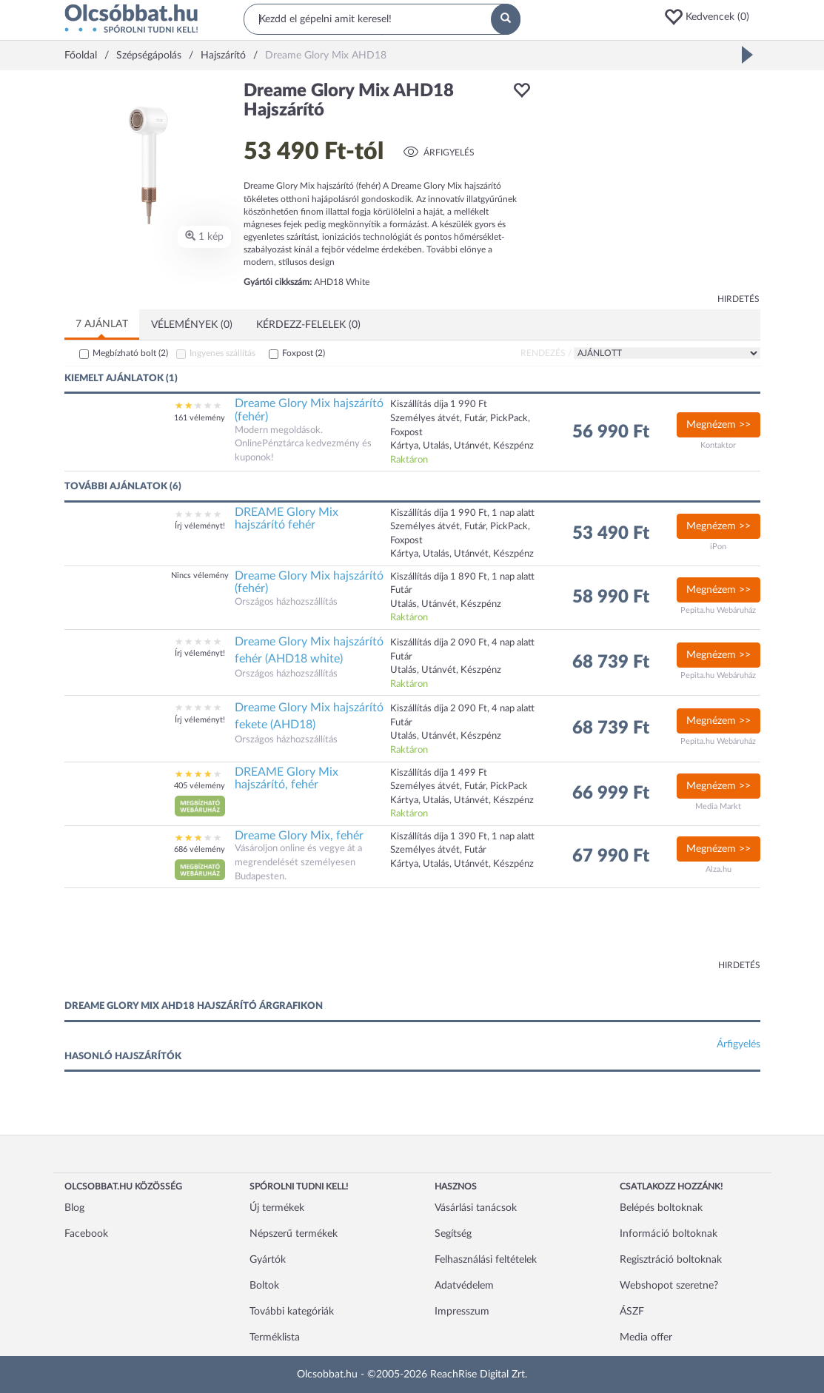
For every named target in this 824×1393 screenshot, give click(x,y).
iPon (718, 547)
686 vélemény (199, 849)
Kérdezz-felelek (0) (308, 325)
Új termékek (276, 1208)
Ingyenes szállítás (222, 353)
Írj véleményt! (200, 526)
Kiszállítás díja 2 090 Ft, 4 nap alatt (462, 643)
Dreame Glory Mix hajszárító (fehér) (309, 410)
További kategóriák (291, 1311)
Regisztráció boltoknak (671, 1260)
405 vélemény (199, 786)
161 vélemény (199, 418)
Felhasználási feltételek (486, 1260)
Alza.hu (718, 869)
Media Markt (718, 806)
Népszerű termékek (293, 1234)
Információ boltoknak (668, 1234)
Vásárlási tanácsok (476, 1208)
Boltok (264, 1285)
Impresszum (462, 1311)
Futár (401, 657)
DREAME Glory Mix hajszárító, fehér (286, 778)
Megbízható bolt (130, 353)
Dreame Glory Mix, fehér (299, 836)
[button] (711, 17)
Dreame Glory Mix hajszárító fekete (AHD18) (309, 716)
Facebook (86, 1234)
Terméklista (274, 1337)
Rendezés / (546, 353)
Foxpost (303, 353)
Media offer (646, 1337)
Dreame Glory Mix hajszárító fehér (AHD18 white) (309, 650)
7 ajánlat (102, 324)
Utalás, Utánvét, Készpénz (445, 670)
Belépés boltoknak (661, 1208)
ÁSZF (632, 1311)
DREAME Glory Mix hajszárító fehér (286, 518)
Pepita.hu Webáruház (718, 610)
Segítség (453, 1234)
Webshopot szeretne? (669, 1285)
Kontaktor (718, 445)
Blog (74, 1208)
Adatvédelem (464, 1285)
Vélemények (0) (191, 325)
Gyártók (267, 1260)
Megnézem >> (718, 425)
